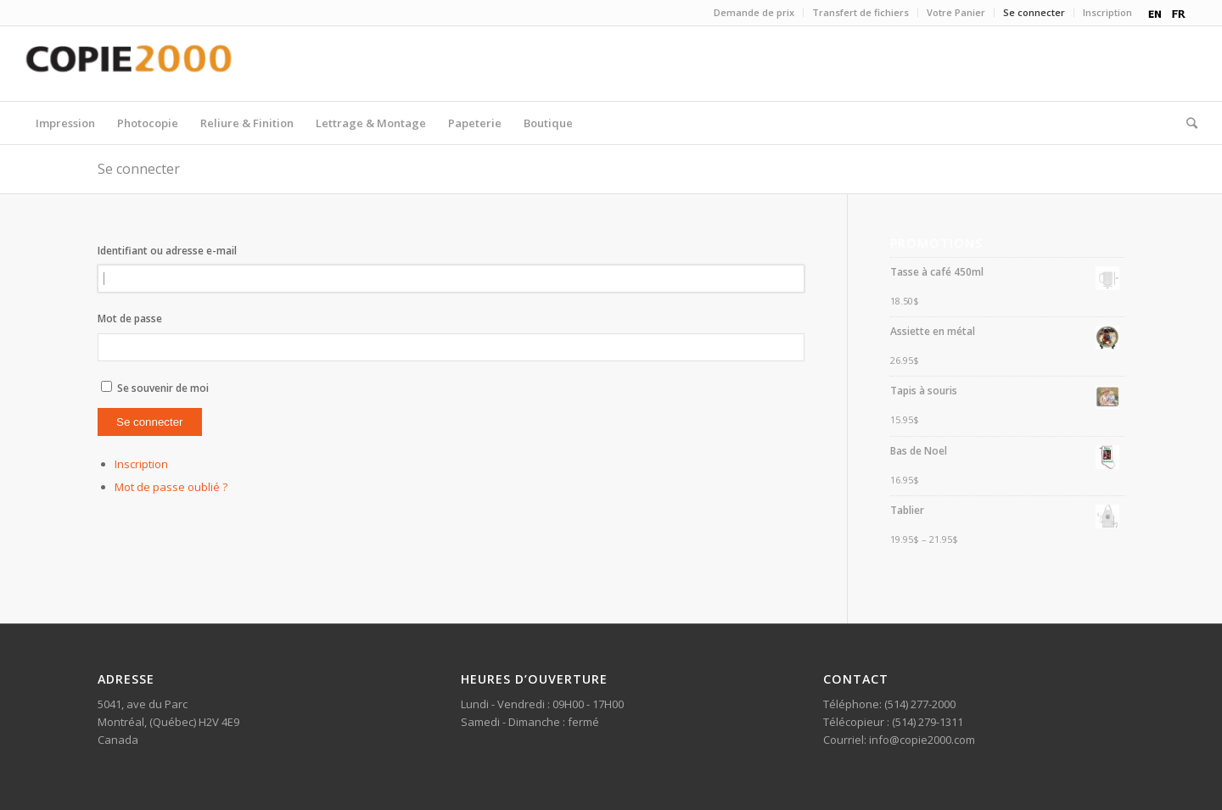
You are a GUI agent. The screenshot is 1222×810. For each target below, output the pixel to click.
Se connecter (1034, 12)
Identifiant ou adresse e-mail (167, 250)
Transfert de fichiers (860, 12)
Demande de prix (754, 12)
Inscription (1107, 12)
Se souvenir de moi (163, 388)
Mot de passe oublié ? (171, 486)
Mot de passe (130, 318)
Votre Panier (956, 12)
